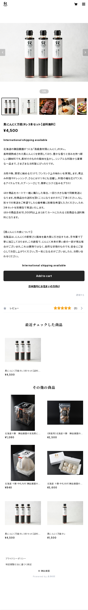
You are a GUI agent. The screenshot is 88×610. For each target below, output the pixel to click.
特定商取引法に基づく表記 (19, 564)
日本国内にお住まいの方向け (44, 286)
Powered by (44, 576)
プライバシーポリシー (16, 558)
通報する (80, 295)
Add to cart (44, 276)
